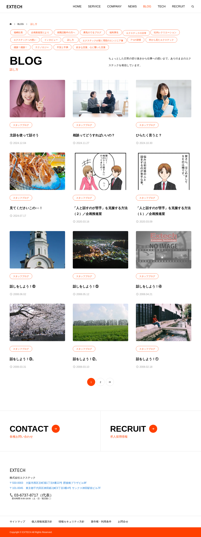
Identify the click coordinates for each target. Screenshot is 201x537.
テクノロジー (42, 47)
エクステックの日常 (136, 33)
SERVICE (94, 6)
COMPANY (114, 6)
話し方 (70, 40)
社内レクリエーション (165, 32)
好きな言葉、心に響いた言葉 (90, 47)
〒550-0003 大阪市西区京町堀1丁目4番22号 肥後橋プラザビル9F (48, 482)
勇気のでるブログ (92, 32)
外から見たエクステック (161, 40)
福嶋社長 (18, 32)
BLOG (147, 6)
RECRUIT (178, 6)
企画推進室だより (40, 32)
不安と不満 (62, 47)
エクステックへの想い (25, 40)
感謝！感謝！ (20, 47)
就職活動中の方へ (66, 32)
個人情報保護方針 (42, 521)
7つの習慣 (136, 40)
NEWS (132, 6)
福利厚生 (114, 32)
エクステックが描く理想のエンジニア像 (103, 40)
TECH (162, 6)
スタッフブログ (21, 125)
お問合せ (123, 521)
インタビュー (51, 40)
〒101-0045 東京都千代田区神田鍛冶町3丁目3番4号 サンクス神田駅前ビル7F (55, 488)
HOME (77, 6)
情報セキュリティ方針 (71, 521)
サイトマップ (17, 521)
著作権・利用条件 (101, 521)
